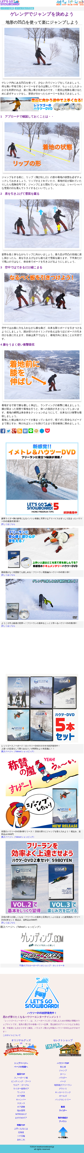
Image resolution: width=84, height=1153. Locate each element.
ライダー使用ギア (21, 1088)
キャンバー (21, 1099)
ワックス (21, 1092)
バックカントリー (63, 1099)
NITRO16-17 (21, 1114)
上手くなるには (21, 1129)
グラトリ (63, 1088)
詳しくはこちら (8, 524)
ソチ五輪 (21, 1136)
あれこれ (21, 1139)
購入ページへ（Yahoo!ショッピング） (18, 751)
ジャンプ (63, 1070)
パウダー (63, 1078)
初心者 (63, 1067)
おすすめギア (21, 1118)
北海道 (21, 1132)
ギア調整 (21, 1096)
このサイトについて (12, 1035)
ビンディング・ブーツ (21, 1081)
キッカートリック (63, 1092)
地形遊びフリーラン (63, 1085)
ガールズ (63, 1096)
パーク (63, 1081)
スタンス (21, 1103)
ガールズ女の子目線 (24, 8)
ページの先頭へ (21, 1067)
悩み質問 (21, 1110)
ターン (63, 1074)
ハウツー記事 (7, 8)
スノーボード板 (21, 1078)
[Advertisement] (42, 651)
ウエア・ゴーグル (21, 1085)
